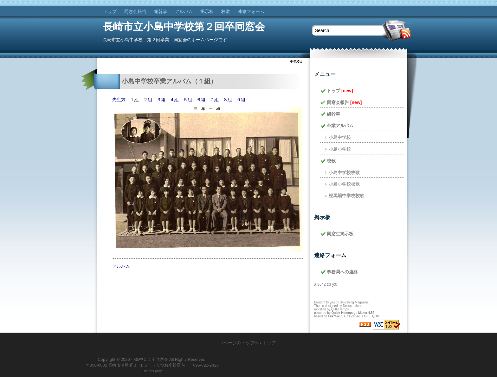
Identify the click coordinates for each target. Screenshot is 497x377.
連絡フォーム (251, 11)
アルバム (184, 11)
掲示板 (207, 11)
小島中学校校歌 (344, 172)
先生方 (119, 99)
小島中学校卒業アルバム (156, 81)
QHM (375, 316)
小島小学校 (340, 149)
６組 (201, 99)
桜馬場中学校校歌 (346, 195)
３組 (161, 99)
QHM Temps (340, 309)
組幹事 (160, 11)
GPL (367, 316)
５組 (187, 99)
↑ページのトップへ (240, 342)
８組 (227, 99)
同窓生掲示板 (340, 233)
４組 (174, 99)
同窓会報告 (135, 11)
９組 (240, 99)
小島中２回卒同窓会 (149, 359)
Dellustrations (352, 306)
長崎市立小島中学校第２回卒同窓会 (184, 26)
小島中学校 (340, 137)
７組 (214, 99)
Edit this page (152, 371)
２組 (147, 99)
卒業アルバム (340, 125)
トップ (110, 11)
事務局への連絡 (342, 271)
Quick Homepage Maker (349, 313)
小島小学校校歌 (344, 183)
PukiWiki (334, 316)
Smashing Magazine (354, 302)
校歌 (225, 11)
